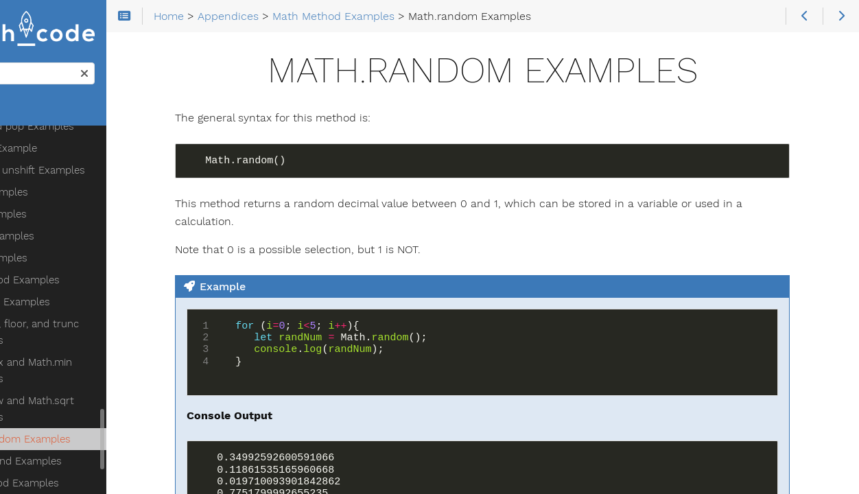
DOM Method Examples (78, 356)
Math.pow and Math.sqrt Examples (91, 282)
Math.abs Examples (79, 175)
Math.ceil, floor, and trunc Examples (94, 205)
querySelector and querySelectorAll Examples (97, 430)
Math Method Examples (79, 153)
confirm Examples (77, 378)
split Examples (68, 131)
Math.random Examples (90, 312)
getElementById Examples (95, 400)
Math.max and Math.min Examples (90, 243)
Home (33, 114)
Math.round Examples (85, 334)
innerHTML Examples (84, 460)
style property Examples (92, 482)
